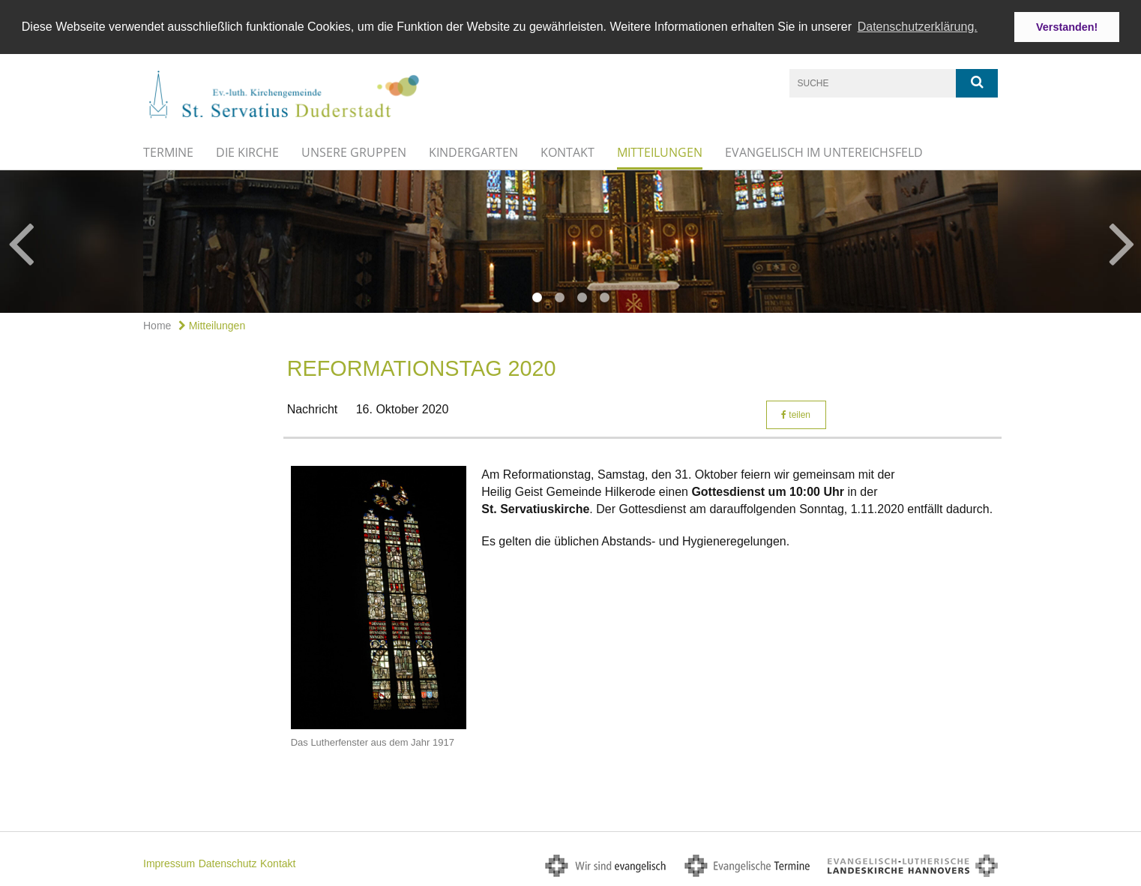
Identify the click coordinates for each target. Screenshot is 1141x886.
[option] (570, 241)
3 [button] (581, 297)
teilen (795, 413)
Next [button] (1122, 240)
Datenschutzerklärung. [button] (918, 26)
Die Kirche (247, 151)
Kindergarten (473, 151)
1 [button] (536, 297)
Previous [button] (20, 240)
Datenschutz (228, 862)
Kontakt (567, 151)
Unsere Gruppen (353, 151)
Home (157, 325)
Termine (168, 151)
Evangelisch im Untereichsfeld (824, 151)
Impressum (169, 862)
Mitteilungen (659, 151)
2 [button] (559, 297)
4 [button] (604, 297)
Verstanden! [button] (1067, 27)
